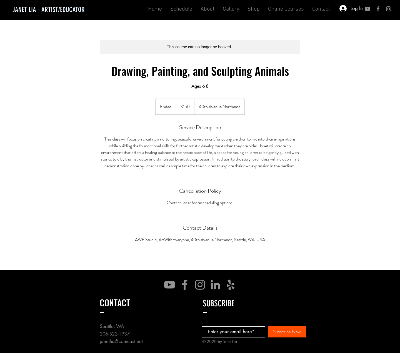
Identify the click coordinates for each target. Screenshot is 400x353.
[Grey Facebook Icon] (378, 9)
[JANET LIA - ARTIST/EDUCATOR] (48, 9)
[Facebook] (184, 284)
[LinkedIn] (215, 284)
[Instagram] (200, 284)
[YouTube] (367, 9)
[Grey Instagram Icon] (388, 9)
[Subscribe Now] (287, 331)
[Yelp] (230, 284)
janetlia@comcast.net (121, 341)
